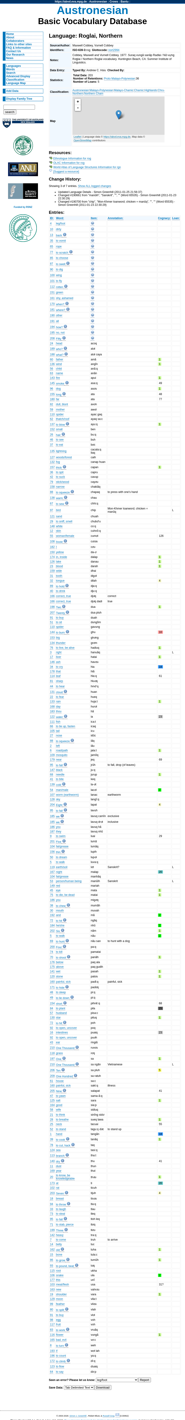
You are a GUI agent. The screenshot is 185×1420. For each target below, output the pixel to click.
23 (51, 566)
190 (52, 315)
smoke (60, 383)
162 (52, 1249)
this (58, 1279)
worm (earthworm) (67, 794)
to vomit (61, 240)
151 (52, 292)
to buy (60, 617)
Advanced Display (18, 76)
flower (59, 1334)
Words (10, 69)
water (59, 717)
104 (52, 846)
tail (58, 731)
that (58, 671)
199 (52, 1230)
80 (51, 1309)
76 (51, 647)
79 (51, 482)
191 (52, 321)
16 (51, 1032)
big (58, 637)
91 (51, 617)
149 (52, 885)
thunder (60, 643)
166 (52, 596)
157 (52, 467)
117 (52, 1324)
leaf (58, 676)
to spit (59, 472)
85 (51, 258)
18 (51, 1198)
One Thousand (65, 1048)
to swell (60, 264)
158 (52, 486)
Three (59, 1230)
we (58, 816)
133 (52, 701)
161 (52, 298)
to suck (60, 476)
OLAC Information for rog (69, 162)
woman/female (65, 535)
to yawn (61, 1096)
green (59, 292)
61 (51, 1081)
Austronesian (98, 1)
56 (51, 368)
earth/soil (61, 867)
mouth (60, 910)
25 (51, 1124)
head (59, 343)
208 (52, 338)
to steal (60, 1213)
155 (52, 394)
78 (51, 1145)
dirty (58, 229)
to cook (60, 1139)
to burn (60, 632)
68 (51, 774)
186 (52, 827)
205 (52, 1090)
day (58, 706)
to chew (61, 906)
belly (59, 1244)
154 (52, 1003)
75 (51, 895)
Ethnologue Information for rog (72, 158)
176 (52, 962)
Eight (59, 805)
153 (52, 637)
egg (58, 1319)
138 (52, 497)
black (59, 770)
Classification (15, 79)
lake (58, 561)
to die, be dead (65, 895)
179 (52, 759)
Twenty (60, 613)
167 (52, 872)
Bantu (124, 1)
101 (52, 281)
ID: (52, 218)
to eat (59, 444)
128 (52, 799)
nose (59, 735)
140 (52, 1161)
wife (58, 1109)
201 (52, 841)
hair (58, 435)
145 (52, 383)
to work (60, 1330)
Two (58, 607)
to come (61, 1239)
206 (52, 1070)
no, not (60, 332)
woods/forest (64, 457)
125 (52, 1100)
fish (58, 721)
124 (52, 1150)
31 (51, 575)
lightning (61, 451)
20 (51, 1177)
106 (52, 1275)
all (57, 321)
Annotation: (115, 218)
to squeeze (62, 492)
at (57, 1183)
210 (52, 1047)
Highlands (151, 90)
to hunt (60, 941)
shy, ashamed (64, 298)
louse (59, 541)
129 (52, 1299)
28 (51, 1119)
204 (52, 804)
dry (58, 1161)
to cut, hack (63, 1145)
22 (51, 697)
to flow (60, 1366)
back (59, 235)
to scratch (62, 252)
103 (52, 1284)
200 (52, 946)
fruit (58, 1324)
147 (52, 770)
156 (52, 851)
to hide (60, 987)
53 (51, 881)
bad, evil (61, 1339)
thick (59, 467)
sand (59, 516)
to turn (60, 1345)
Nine (59, 1091)
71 (51, 1224)
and (58, 915)
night (59, 872)
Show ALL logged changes (94, 186)
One (58, 1059)
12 (51, 530)
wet (58, 971)
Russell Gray (108, 1416)
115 (52, 1270)
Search (11, 72)
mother (60, 409)
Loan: (176, 218)
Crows (114, 1)
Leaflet (77, 136)
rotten (59, 287)
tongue (60, 580)
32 (51, 580)
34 (51, 666)
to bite (60, 779)
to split (60, 1310)
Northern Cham (93, 93)
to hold (60, 586)
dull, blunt (62, 404)
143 (52, 377)
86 (51, 1260)
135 (52, 451)
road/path (62, 750)
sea (58, 1150)
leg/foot (60, 223)
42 (51, 476)
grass (59, 1053)
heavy (59, 1235)
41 (51, 779)
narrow (60, 486)
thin (58, 852)
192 (52, 915)
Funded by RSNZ (23, 207)
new (58, 1289)
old (58, 1250)
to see (60, 439)
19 (51, 1294)
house (60, 1081)
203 (52, 1193)
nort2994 (113, 50)
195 (52, 332)
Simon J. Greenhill (78, 1416)
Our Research (15, 54)
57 (51, 1013)
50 (51, 857)
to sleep (61, 992)
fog (58, 462)
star (58, 1017)
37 (51, 444)
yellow (60, 552)
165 (52, 1339)
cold (58, 784)
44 (51, 686)
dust (58, 1166)
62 (51, 419)
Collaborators (15, 40)
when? (60, 304)
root (58, 1270)
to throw (61, 1204)
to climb (61, 1361)
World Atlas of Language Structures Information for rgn (87, 167)
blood (59, 566)
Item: (94, 218)
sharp (59, 681)
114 (52, 676)
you (58, 827)
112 (52, 286)
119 (52, 867)
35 (51, 240)
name (59, 373)
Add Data (12, 91)
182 (52, 547)
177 (52, 1279)
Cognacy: (164, 218)
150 (52, 552)
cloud (59, 692)
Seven (60, 1193)
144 (52, 632)
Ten (58, 1070)
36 (51, 472)
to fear (60, 697)
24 (51, 343)
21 (51, 1114)
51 (51, 622)
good (59, 1105)
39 (51, 1139)
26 (51, 434)
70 (51, 957)
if (56, 1350)
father (59, 359)
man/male (62, 790)
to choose (62, 258)
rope (58, 246)
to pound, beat (65, 1266)
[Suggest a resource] (66, 171)
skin (58, 530)
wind (59, 364)
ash (58, 662)
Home (10, 34)
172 (52, 1361)
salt (58, 1100)
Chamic (139, 90)
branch (60, 1155)
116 (52, 1334)
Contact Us (13, 51)
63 (51, 373)
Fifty (58, 338)
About (10, 37)
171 (52, 987)
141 (52, 971)
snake (59, 1275)
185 (52, 816)
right (58, 652)
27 (51, 735)
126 (52, 561)
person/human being (68, 881)
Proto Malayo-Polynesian (119, 78)
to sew (60, 504)
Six (58, 931)
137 (52, 424)
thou (58, 711)
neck (59, 1124)
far (57, 399)
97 (51, 510)
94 (51, 1204)
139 (52, 784)
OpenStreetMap (83, 140)
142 (52, 1235)
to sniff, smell (64, 521)
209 (52, 1076)
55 (51, 535)
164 (52, 1105)
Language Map (16, 83)
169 (52, 1170)
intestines (62, 1032)
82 (51, 404)
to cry (59, 666)
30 (51, 910)
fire (58, 377)
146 (52, 662)
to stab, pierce (64, 1224)
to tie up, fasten (65, 726)
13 (51, 235)
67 (51, 503)
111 (52, 721)
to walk (60, 862)
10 (51, 229)
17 (51, 657)
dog (58, 388)
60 (51, 359)
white (59, 526)
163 (52, 1289)
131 (52, 691)
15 (51, 1254)
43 (51, 1042)
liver (58, 657)
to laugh (61, 1209)
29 (51, 521)
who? (59, 349)
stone (59, 976)
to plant (60, 1008)
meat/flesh (62, 1284)
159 (52, 570)
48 (51, 992)
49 (51, 997)
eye (58, 890)
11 (51, 1166)
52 (51, 1129)
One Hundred (64, 1076)
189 (52, 348)
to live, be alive (65, 647)
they (58, 831)
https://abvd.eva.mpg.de (71, 1)
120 (52, 976)
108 (52, 541)
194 (52, 326)
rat (57, 1187)
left (58, 745)
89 (51, 586)
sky (58, 799)
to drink (60, 591)
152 (52, 429)
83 (51, 1329)
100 (52, 275)
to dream (61, 857)
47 (51, 1096)
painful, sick (63, 981)
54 (51, 790)
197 (52, 1058)
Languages (13, 66)
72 (51, 920)
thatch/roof (62, 419)
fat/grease (62, 846)
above (60, 966)
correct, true (63, 596)
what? (59, 354)
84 (51, 1008)
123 (52, 1366)
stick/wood (62, 482)
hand (59, 1134)
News (10, 58)
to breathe (62, 1119)
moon (59, 1299)
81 (51, 681)
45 (51, 890)
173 (52, 1183)
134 (52, 643)
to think (60, 1114)
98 (51, 1319)
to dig (59, 269)
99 (51, 1304)
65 (51, 246)
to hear (60, 686)
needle (60, 774)
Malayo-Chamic (123, 90)
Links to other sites (19, 44)
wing (59, 275)
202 (52, 930)
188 (52, 354)
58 (51, 1109)
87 (51, 263)
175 (52, 966)
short (59, 1003)
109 (52, 755)
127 (52, 457)
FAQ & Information (18, 47)
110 (52, 414)
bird (58, 510)
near (58, 759)
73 (51, 1213)
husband (61, 1013)
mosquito (61, 755)
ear (58, 1042)
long (58, 394)
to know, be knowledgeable (65, 1177)
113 (52, 1155)
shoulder (61, 1294)
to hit (59, 920)
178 (52, 671)
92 (51, 1028)
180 (52, 399)
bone (59, 1254)
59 (51, 409)
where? (60, 310)
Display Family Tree (19, 98)
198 (52, 606)
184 (52, 925)
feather (60, 1304)
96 (51, 388)
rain (58, 701)
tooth (59, 575)
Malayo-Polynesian (101, 90)
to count (61, 1355)
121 (52, 516)
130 (52, 1017)
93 (51, 1265)
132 (52, 462)
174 (52, 557)
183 (52, 711)
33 (51, 1209)
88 (51, 492)
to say (59, 1371)
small (59, 429)
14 (51, 1244)
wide (59, 570)
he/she (60, 925)
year (58, 1170)
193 (52, 1350)
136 (52, 364)
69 (51, 941)
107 (52, 794)
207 (52, 612)
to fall (59, 765)
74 (51, 951)
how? (59, 327)
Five (58, 841)
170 (52, 303)
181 (52, 309)
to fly (59, 281)
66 (51, 726)
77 (51, 252)
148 (52, 526)
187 (52, 831)
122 (52, 716)
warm (59, 498)
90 (51, 269)
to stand (61, 1129)
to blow (60, 424)
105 (52, 731)
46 (51, 439)
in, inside (61, 557)
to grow (60, 1260)
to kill (59, 951)
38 (51, 905)
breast (60, 1198)
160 (52, 981)
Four (59, 947)
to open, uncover (66, 1028)
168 (52, 706)
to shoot (61, 957)
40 (51, 591)
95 (51, 765)
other (59, 315)
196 (52, 1355)
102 (52, 1187)
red (58, 885)
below (59, 962)
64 (51, 1371)
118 (52, 1053)
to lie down (62, 998)
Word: (60, 218)
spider (60, 414)
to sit (59, 622)
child (59, 368)
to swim (60, 836)
